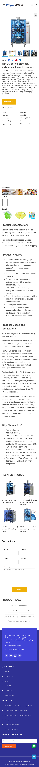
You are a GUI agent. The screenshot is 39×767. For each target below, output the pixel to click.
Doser (7, 720)
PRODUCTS (9, 676)
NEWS (7, 681)
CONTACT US (9, 695)
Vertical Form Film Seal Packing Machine (19, 706)
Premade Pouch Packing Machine (16, 710)
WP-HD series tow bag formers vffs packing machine (10, 529)
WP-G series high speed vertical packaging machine (28, 502)
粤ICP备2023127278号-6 (19, 761)
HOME (7, 672)
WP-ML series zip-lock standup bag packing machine (28, 529)
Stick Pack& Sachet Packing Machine (18, 715)
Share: (4, 60)
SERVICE (8, 686)
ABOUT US (8, 690)
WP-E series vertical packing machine (9, 501)
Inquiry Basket (7, 108)
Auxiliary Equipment (11, 729)
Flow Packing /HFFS (12, 724)
